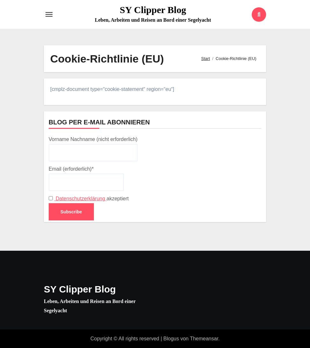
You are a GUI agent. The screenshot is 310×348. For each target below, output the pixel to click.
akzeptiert (89, 198)
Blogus (171, 338)
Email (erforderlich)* (86, 178)
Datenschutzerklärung (80, 198)
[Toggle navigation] (49, 14)
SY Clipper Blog (153, 9)
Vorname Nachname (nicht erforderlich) (93, 149)
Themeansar (204, 338)
